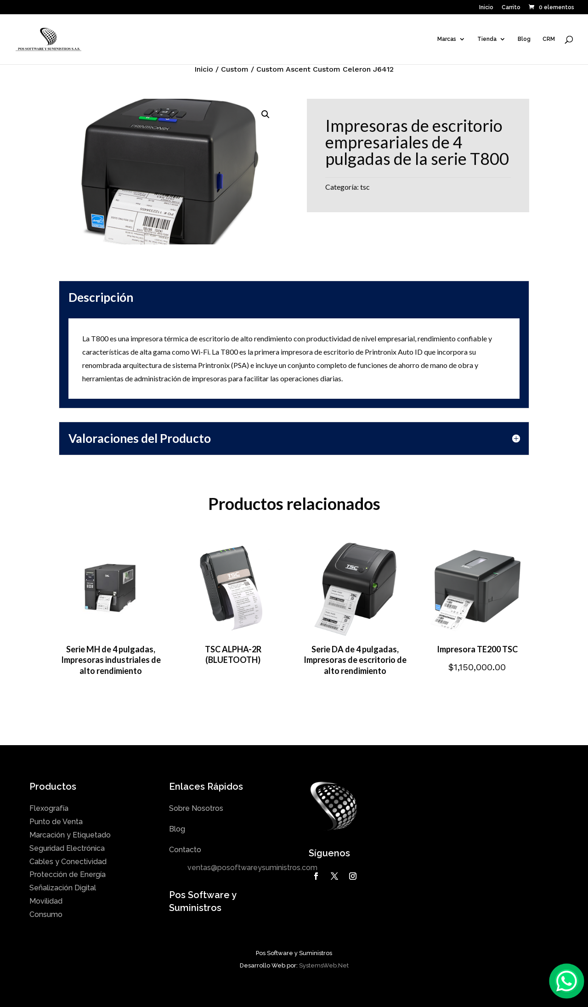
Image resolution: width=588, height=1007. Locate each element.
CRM (549, 39)
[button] (265, 114)
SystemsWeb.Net (324, 965)
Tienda (487, 39)
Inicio (486, 8)
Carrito (511, 8)
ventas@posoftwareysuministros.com (252, 867)
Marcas (446, 39)
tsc (365, 186)
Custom (235, 69)
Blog (524, 39)
